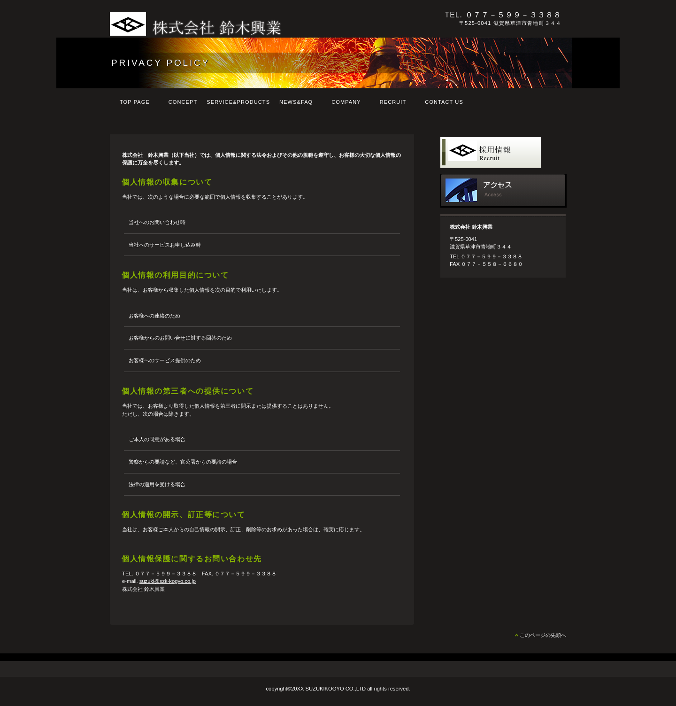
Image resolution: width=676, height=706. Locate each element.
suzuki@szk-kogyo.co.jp (167, 581)
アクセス (503, 191)
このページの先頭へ (543, 635)
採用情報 (503, 154)
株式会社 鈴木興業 (239, 24)
